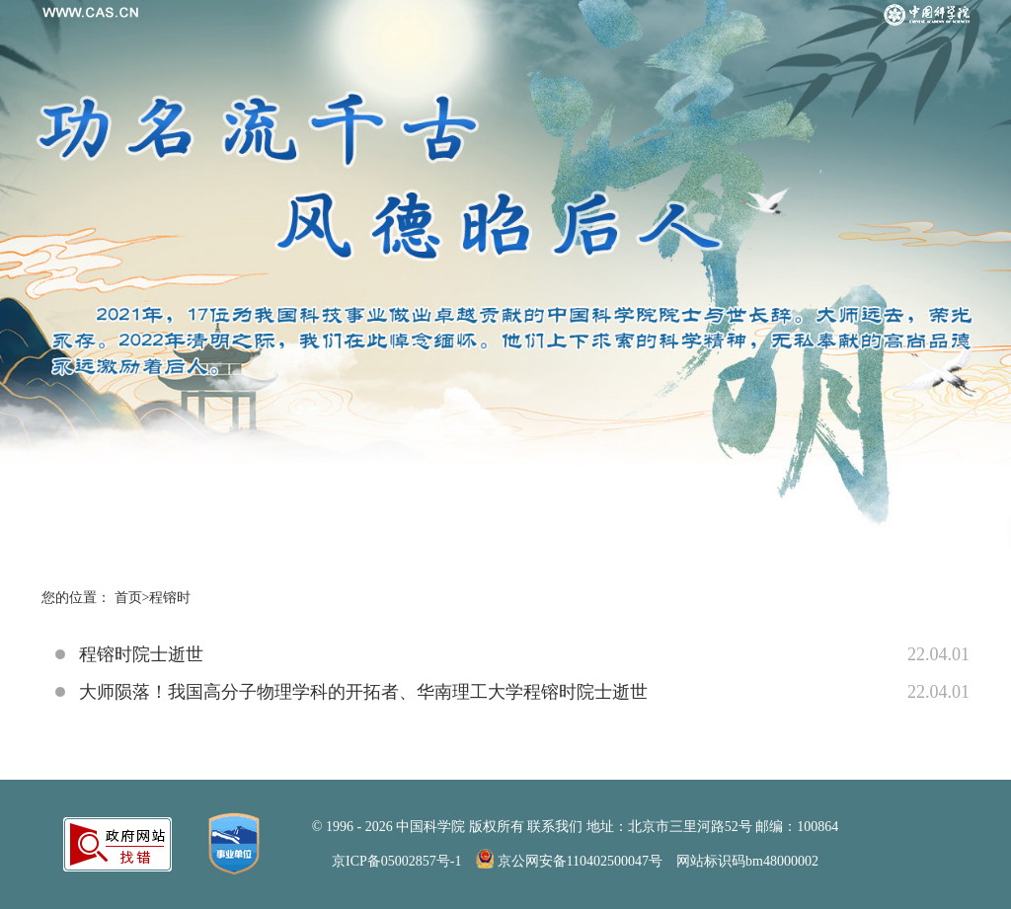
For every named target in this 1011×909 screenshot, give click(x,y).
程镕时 (170, 597)
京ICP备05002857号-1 (396, 861)
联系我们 (555, 826)
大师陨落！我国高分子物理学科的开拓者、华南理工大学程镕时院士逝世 (363, 692)
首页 (128, 597)
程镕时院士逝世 (141, 654)
